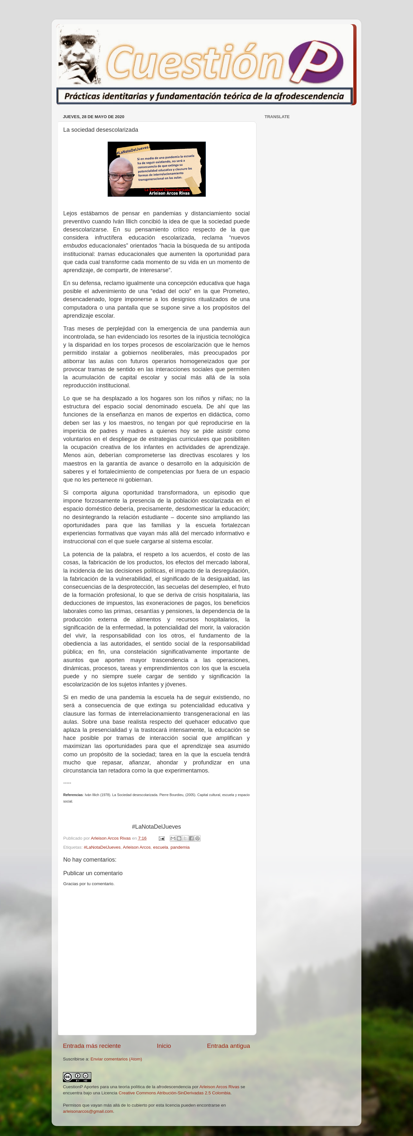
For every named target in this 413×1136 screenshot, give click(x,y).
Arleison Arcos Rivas (219, 1086)
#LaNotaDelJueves (102, 847)
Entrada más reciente (92, 1045)
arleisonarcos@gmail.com (88, 1111)
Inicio (164, 1045)
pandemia (180, 847)
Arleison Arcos (137, 847)
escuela (160, 847)
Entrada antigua (228, 1045)
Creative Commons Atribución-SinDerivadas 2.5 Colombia (175, 1092)
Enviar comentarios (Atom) (116, 1059)
